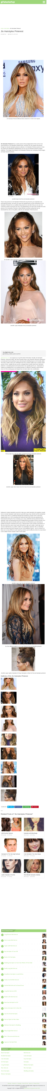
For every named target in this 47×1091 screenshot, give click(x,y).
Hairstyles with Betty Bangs (30, 833)
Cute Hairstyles (5, 1059)
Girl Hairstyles (4, 1062)
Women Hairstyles (6, 1074)
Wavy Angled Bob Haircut (10, 1030)
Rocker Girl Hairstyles (9, 957)
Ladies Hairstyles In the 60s (8, 874)
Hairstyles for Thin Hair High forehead (10, 854)
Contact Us (14, 1083)
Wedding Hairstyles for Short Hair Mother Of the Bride (18, 963)
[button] (43, 2)
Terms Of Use (25, 1083)
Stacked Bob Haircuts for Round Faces (14, 985)
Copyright (19, 1083)
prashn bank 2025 (36, 1088)
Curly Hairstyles (28, 1055)
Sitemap (9, 1083)
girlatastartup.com (5, 357)
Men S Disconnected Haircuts (11, 1036)
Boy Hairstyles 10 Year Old (11, 951)
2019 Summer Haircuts (7, 833)
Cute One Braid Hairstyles (10, 1013)
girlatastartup (8, 1)
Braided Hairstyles (6, 1055)
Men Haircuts (4, 1068)
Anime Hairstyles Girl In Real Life (12, 1008)
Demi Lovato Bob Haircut (10, 940)
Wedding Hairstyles (29, 1071)
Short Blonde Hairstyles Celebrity (32, 874)
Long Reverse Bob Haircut (11, 934)
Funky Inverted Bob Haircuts (11, 979)
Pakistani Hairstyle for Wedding (12, 1025)
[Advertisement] (23, 16)
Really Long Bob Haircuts (10, 968)
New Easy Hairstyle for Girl (11, 1002)
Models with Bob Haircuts (10, 996)
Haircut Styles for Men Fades (11, 1019)
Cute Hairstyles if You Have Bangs (32, 854)
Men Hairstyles (27, 1068)
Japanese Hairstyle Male (10, 1042)
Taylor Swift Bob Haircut (10, 946)
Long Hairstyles (5, 1065)
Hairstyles (4, 34)
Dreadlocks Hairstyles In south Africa (13, 974)
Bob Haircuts (27, 1052)
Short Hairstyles (5, 1071)
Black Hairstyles (5, 1052)
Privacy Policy (36, 1083)
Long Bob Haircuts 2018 (10, 991)
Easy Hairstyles (27, 1059)
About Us (31, 1083)
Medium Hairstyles (28, 1065)
